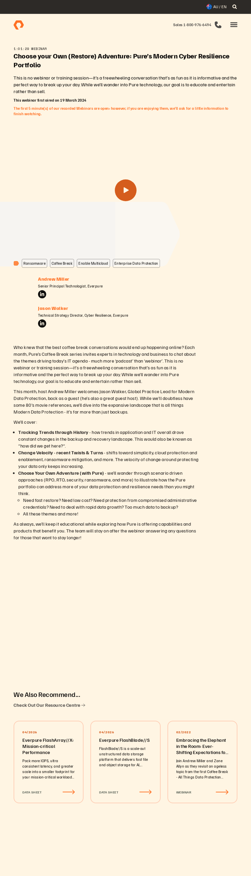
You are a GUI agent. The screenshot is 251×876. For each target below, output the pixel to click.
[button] (233, 25)
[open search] (234, 7)
